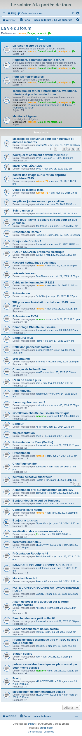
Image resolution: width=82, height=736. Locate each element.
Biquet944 (41, 523)
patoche (40, 204)
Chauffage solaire (24, 463)
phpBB (31, 724)
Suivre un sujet (22, 210)
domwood (41, 244)
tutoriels (66, 105)
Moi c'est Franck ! (24, 578)
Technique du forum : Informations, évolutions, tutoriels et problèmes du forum (44, 92)
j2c (49, 33)
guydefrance (42, 568)
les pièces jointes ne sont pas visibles (38, 201)
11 (64, 148)
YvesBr (39, 254)
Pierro (39, 340)
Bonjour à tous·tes (25, 520)
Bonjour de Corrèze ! (26, 241)
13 (73, 148)
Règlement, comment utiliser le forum (38, 59)
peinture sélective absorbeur (32, 477)
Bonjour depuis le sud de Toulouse (36, 500)
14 (78, 148)
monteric (42, 33)
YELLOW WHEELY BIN (48, 545)
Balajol (31, 33)
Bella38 (40, 296)
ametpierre (64, 51)
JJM (38, 656)
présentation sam (24, 273)
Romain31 (41, 235)
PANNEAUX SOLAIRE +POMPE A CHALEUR (42, 565)
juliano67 (40, 361)
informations (36, 105)
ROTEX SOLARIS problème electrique (38, 251)
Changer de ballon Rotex (29, 369)
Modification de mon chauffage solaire (38, 691)
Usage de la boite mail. (28, 189)
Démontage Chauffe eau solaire (34, 327)
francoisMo (41, 145)
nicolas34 (41, 213)
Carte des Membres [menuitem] (32, 13)
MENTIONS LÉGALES (27, 165)
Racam (39, 480)
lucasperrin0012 (44, 350)
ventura (40, 632)
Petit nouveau (21, 390)
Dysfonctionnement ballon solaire (35, 629)
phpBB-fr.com (46, 728)
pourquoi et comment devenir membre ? (40, 155)
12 (68, 148)
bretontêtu (41, 405)
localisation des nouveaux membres (37, 531)
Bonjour (18, 423)
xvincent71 (42, 181)
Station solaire (22, 653)
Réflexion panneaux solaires (31, 347)
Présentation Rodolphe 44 (30, 553)
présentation (21, 358)
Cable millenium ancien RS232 (33, 282)
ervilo (38, 436)
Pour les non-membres (28, 76)
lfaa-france (41, 226)
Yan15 (39, 372)
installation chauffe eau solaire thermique (40, 413)
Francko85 (41, 581)
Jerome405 (42, 393)
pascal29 (40, 646)
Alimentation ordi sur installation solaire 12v (42, 489)
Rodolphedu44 (43, 556)
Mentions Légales (24, 116)
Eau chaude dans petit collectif (33, 618)
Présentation (21, 293)
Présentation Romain (26, 232)
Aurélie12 (41, 608)
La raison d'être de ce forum (31, 45)
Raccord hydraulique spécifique (34, 262)
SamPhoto (41, 276)
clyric (38, 158)
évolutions (52, 105)
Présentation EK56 (25, 316)
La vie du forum (16, 28)
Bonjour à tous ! (23, 337)
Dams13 (40, 594)
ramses (22, 33)
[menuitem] (11, 13)
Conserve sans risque (27, 509)
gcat (38, 383)
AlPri (38, 426)
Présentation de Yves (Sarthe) (32, 442)
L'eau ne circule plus (26, 380)
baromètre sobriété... (26, 542)
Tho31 (39, 503)
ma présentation (23, 433)
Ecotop (17, 678)
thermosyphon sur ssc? (28, 402)
